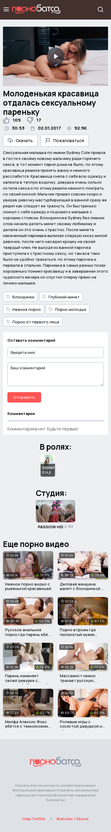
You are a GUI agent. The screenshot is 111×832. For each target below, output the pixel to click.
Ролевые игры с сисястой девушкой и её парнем (81, 726)
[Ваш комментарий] (55, 374)
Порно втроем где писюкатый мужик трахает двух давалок (82, 634)
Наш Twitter (34, 818)
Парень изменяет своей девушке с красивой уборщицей (26, 680)
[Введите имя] (55, 352)
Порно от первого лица (32, 321)
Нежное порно (23, 309)
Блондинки (20, 297)
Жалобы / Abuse (72, 818)
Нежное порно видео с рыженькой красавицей (28, 586)
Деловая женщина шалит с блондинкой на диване (83, 588)
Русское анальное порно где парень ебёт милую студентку (27, 634)
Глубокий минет (61, 297)
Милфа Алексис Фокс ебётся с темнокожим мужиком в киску (26, 726)
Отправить (24, 397)
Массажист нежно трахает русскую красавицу (78, 680)
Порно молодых (67, 309)
